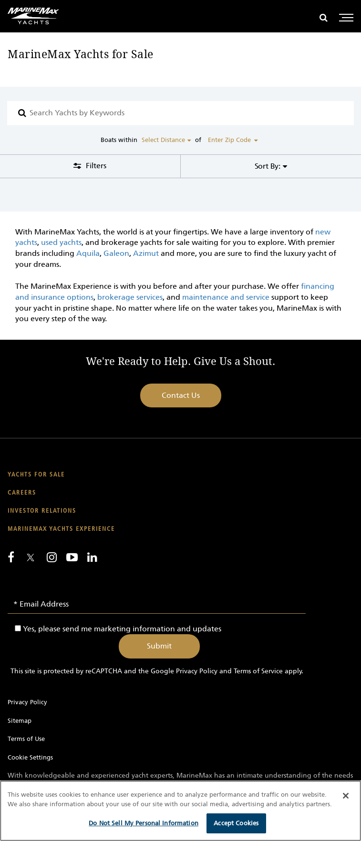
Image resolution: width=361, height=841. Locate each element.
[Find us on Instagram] (52, 557)
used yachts (61, 242)
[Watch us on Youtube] (72, 557)
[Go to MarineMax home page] (33, 16)
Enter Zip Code (229, 139)
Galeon (116, 253)
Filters (95, 165)
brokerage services (130, 297)
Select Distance (163, 139)
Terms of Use (26, 738)
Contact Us (181, 395)
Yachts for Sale (36, 475)
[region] (180, 810)
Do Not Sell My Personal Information (143, 823)
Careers (22, 493)
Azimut (146, 253)
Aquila (88, 253)
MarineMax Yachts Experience (61, 529)
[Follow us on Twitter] (30, 558)
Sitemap (19, 720)
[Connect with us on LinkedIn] (92, 557)
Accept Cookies (236, 823)
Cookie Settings (30, 757)
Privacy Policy (196, 671)
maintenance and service (225, 297)
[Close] (345, 795)
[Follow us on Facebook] (11, 557)
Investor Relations (42, 511)
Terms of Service (258, 671)
